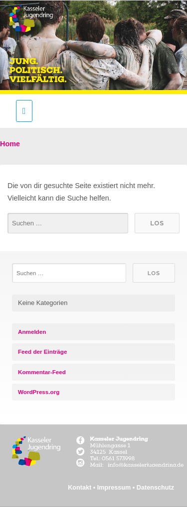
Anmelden (32, 331)
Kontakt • (82, 487)
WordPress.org (38, 392)
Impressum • (117, 487)
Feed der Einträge (42, 351)
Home (10, 144)
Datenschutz (155, 487)
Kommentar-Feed (42, 372)
